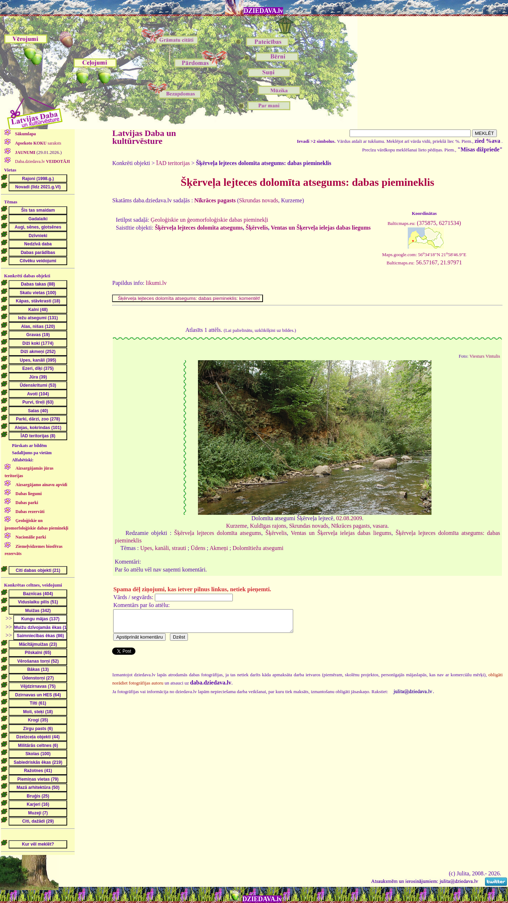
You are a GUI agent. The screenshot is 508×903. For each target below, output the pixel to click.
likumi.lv (156, 283)
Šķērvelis (257, 228)
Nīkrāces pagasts (350, 526)
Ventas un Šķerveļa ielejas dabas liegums (321, 228)
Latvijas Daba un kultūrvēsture (144, 137)
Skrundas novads (258, 200)
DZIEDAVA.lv (263, 10)
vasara (380, 526)
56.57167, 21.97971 (424, 262)
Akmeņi (218, 548)
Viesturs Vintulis (485, 356)
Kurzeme (236, 526)
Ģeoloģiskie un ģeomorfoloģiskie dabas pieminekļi (209, 220)
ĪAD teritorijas (173, 163)
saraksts (37, 143)
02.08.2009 (349, 518)
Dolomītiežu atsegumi (257, 548)
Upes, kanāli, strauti (163, 548)
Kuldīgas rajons (268, 526)
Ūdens (198, 548)
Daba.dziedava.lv (42, 161)
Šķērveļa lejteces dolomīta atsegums (199, 228)
